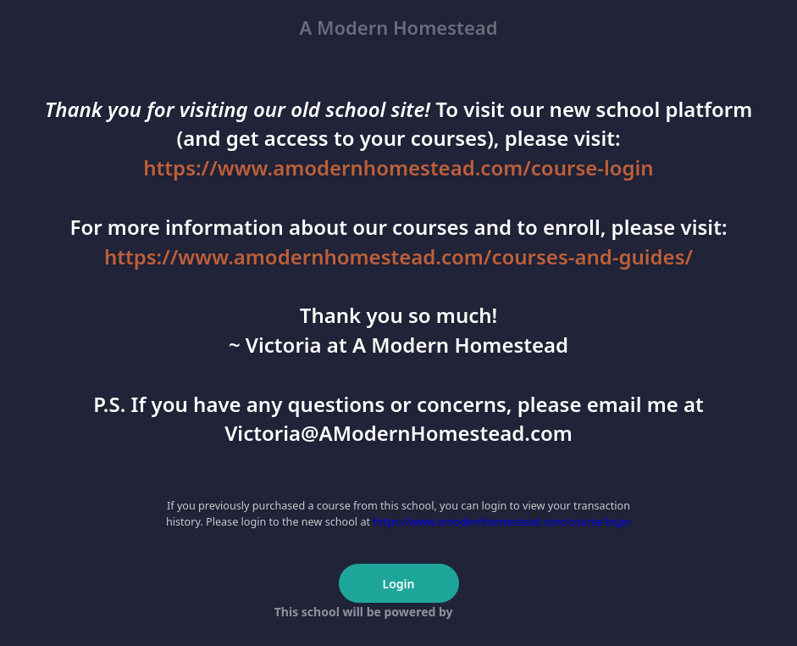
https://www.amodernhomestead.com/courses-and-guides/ (398, 256)
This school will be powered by (398, 612)
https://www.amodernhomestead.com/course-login (398, 167)
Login (399, 584)
